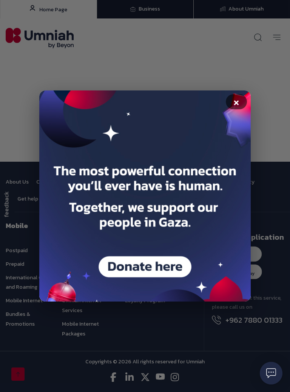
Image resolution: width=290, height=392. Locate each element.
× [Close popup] (236, 102)
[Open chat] (271, 373)
